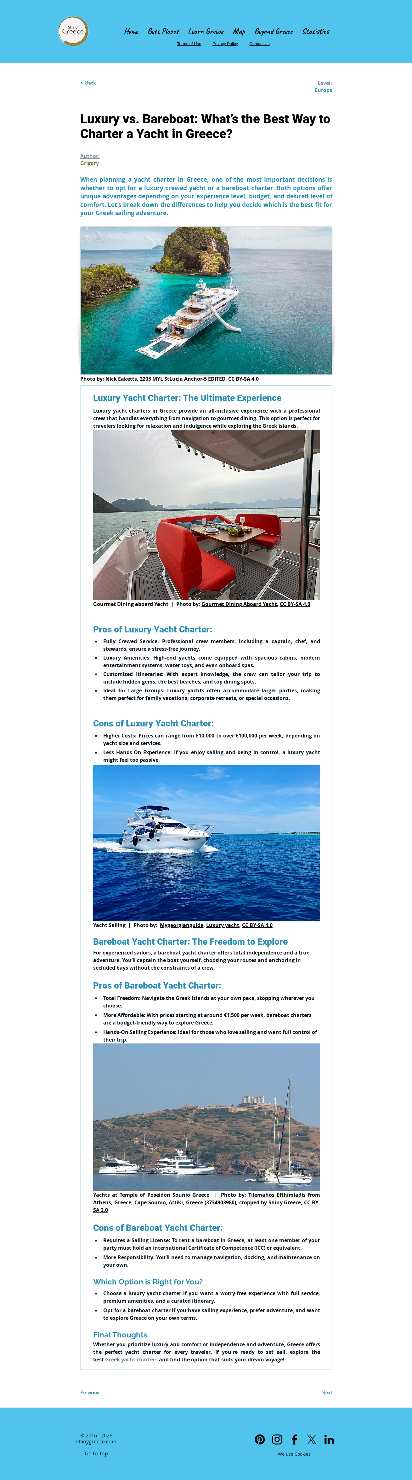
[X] (312, 1439)
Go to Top (96, 1453)
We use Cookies (294, 1454)
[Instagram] (277, 1439)
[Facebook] (294, 1439)
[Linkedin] (329, 1439)
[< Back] (100, 82)
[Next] (316, 1392)
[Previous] (100, 1392)
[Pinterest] (260, 1439)
